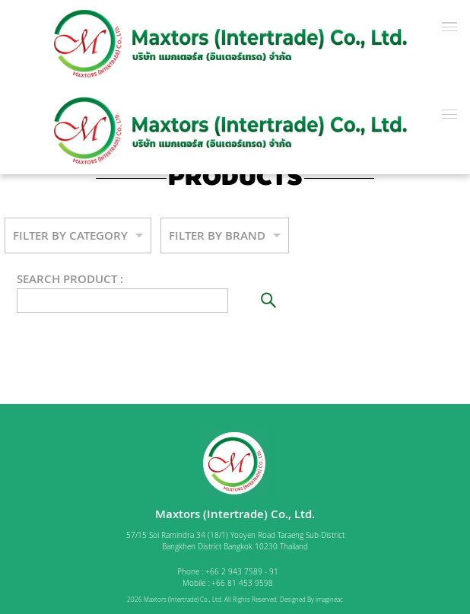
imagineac (329, 599)
